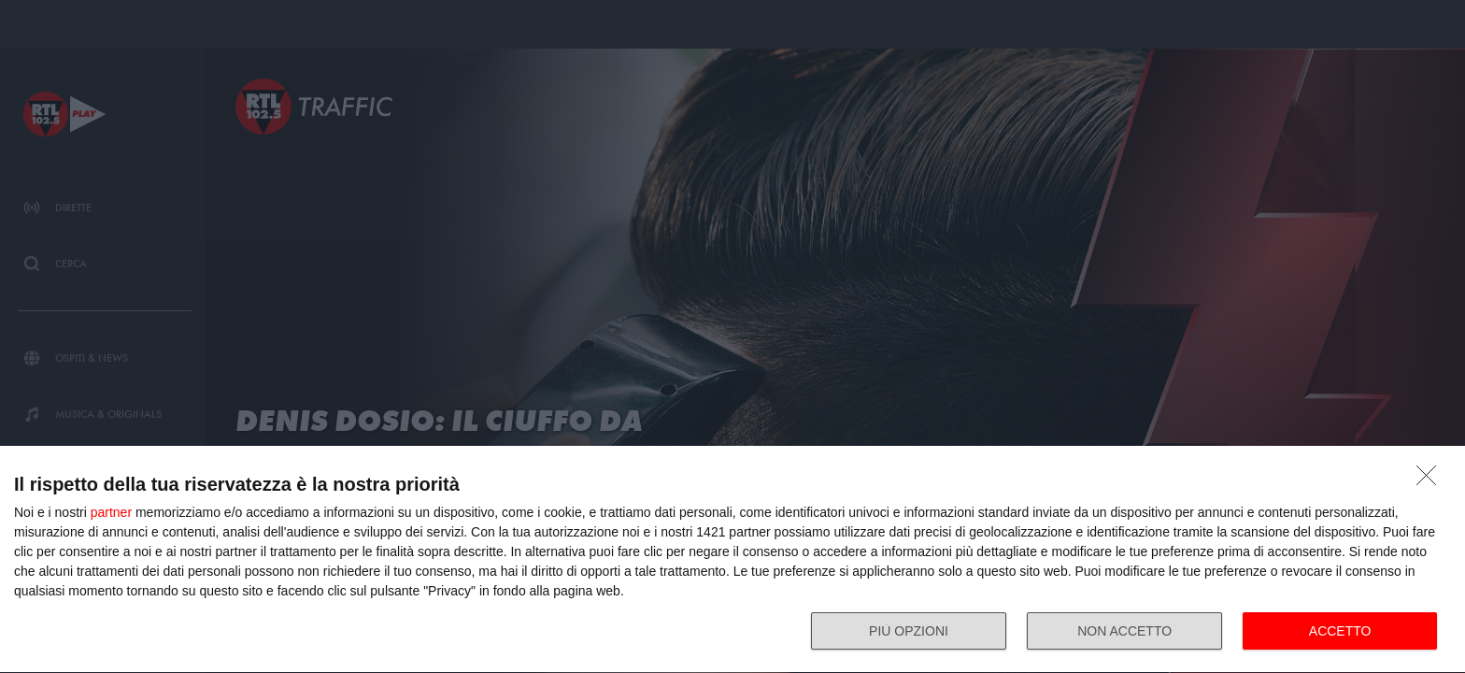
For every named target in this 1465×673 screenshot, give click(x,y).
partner (111, 512)
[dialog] (732, 560)
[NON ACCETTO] (1431, 480)
